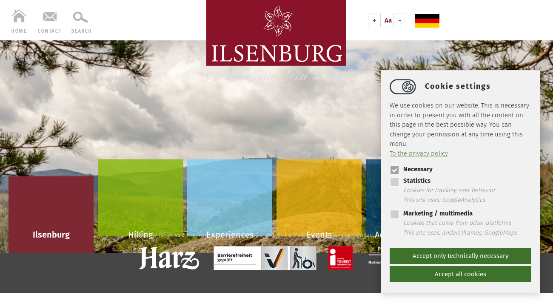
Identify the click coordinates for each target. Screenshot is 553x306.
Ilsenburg (51, 235)
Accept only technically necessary (460, 256)
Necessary (411, 169)
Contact (365, 235)
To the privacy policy (419, 153)
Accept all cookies (460, 274)
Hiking (140, 233)
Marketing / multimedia (431, 213)
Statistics (410, 180)
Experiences (230, 233)
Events (319, 233)
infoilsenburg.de (329, 235)
